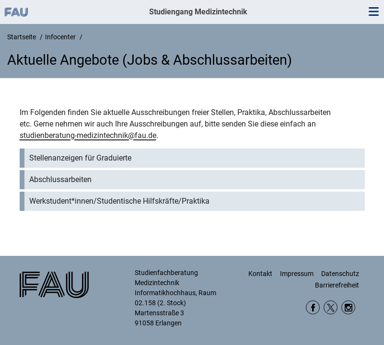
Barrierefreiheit (337, 285)
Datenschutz (340, 273)
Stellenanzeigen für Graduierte (80, 157)
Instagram (348, 307)
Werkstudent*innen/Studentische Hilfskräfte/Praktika (119, 201)
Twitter (330, 307)
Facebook (313, 307)
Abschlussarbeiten (60, 179)
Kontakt (260, 273)
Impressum (297, 273)
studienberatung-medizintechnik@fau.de (88, 135)
